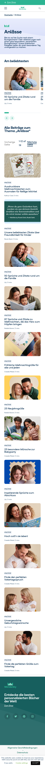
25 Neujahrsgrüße (14, 408)
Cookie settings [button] (22, 763)
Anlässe (7, 93)
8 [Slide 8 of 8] (38, 112)
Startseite (8, 15)
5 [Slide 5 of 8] (25, 112)
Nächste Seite (32, 143)
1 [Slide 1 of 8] (6, 112)
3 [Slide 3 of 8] (15, 112)
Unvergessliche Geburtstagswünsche (16, 621)
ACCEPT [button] (35, 763)
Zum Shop (11, 2)
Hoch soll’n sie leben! (16, 536)
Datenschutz (22, 753)
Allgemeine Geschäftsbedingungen (22, 748)
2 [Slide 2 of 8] (11, 112)
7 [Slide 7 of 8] (34, 112)
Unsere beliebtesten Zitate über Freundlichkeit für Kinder (22, 233)
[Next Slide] (12, 118)
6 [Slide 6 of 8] (29, 112)
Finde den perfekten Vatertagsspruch (15, 578)
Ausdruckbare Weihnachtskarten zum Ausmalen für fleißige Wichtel (20, 189)
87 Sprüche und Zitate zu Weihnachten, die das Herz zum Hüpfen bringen (22, 322)
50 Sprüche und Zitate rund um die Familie (19, 98)
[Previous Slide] (6, 118)
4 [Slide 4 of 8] (20, 112)
